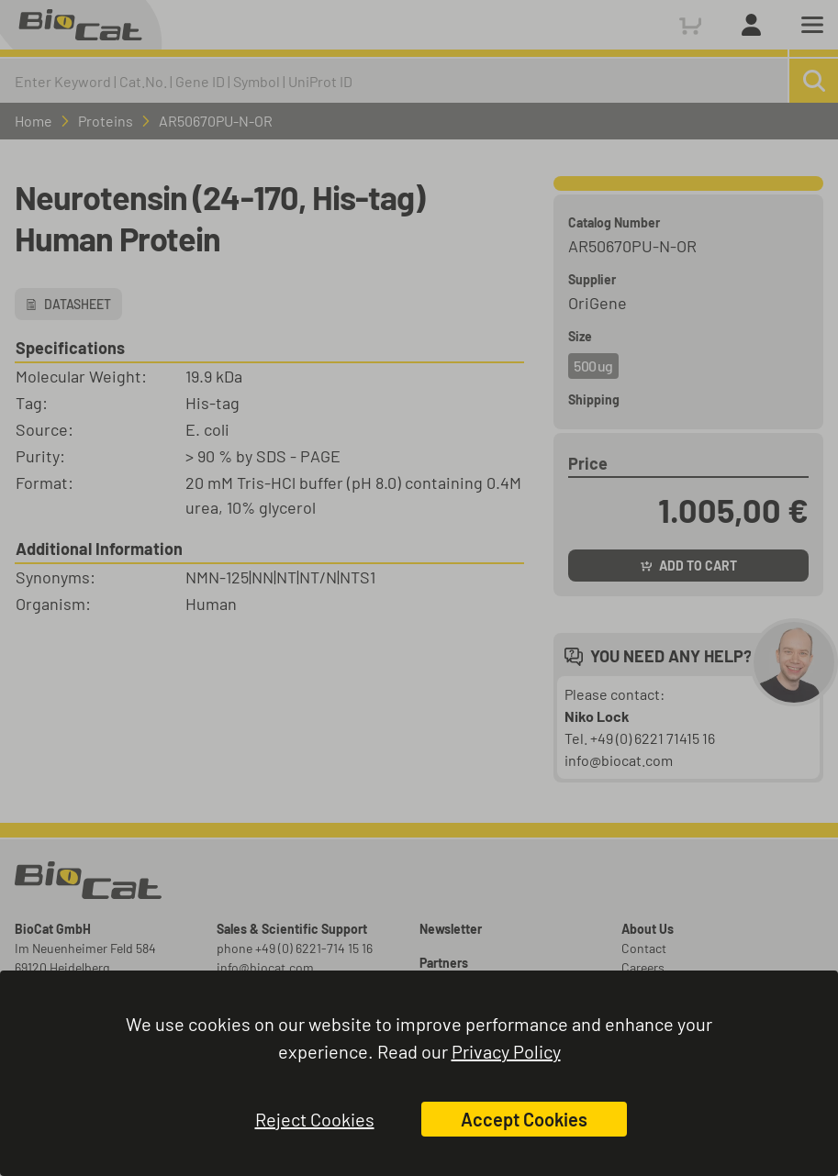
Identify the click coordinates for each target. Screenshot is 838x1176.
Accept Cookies (524, 1119)
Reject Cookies (314, 1119)
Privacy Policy (506, 1051)
